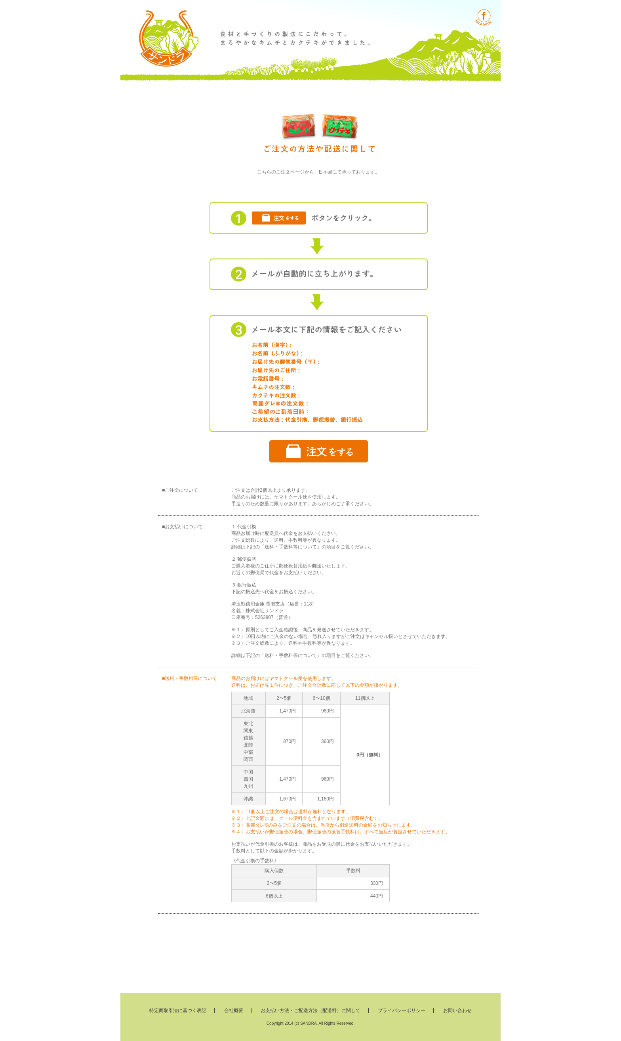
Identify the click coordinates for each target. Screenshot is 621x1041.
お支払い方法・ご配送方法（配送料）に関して (310, 1010)
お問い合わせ (457, 1010)
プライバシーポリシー (401, 1010)
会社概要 (233, 1010)
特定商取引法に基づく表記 (177, 1010)
